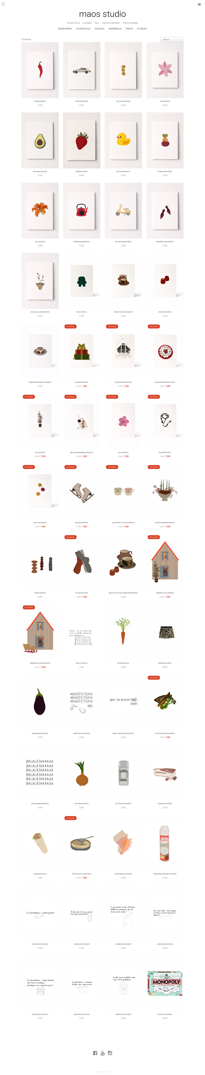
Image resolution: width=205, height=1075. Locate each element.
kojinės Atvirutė (81, 593)
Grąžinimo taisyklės (111, 23)
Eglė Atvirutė (40, 452)
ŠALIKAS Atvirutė (165, 452)
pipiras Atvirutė (40, 101)
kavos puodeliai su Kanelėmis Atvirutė (123, 593)
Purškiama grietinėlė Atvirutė (165, 874)
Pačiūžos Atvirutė (81, 522)
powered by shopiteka (101, 1072)
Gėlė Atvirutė (165, 101)
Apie (97, 23)
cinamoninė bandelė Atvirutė (40, 382)
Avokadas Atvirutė (40, 171)
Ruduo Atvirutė (81, 663)
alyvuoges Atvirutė (123, 101)
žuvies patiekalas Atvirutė (165, 733)
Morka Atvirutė (123, 663)
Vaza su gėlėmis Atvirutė (40, 312)
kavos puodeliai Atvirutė (123, 312)
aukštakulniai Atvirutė (165, 242)
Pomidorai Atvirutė (165, 171)
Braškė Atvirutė (82, 171)
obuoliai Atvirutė (40, 522)
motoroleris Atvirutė (123, 242)
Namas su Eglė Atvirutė (165, 593)
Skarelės (99, 29)
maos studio (102, 14)
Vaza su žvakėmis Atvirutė (165, 522)
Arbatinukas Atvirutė (82, 242)
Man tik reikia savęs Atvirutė (123, 733)
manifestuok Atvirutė (81, 733)
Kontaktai (87, 23)
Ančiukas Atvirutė (123, 171)
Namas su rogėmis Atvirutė (40, 663)
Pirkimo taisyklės (130, 23)
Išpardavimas (65, 29)
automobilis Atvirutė (123, 803)
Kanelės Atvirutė (165, 312)
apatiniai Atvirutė (165, 663)
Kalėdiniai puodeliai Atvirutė (123, 522)
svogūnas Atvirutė (82, 803)
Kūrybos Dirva (73, 23)
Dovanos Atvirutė (81, 382)
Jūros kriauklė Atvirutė (123, 874)
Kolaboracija (83, 29)
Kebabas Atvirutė (40, 874)
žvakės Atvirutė (40, 593)
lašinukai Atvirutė (165, 803)
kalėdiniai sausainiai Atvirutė (81, 452)
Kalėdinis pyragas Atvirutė (165, 382)
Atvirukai (142, 29)
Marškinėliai (115, 29)
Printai (129, 29)
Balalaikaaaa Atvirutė (40, 803)
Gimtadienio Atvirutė (40, 944)
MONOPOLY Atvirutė (165, 1014)
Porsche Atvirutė (81, 101)
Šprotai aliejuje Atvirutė (81, 874)
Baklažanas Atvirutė (40, 733)
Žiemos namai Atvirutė (123, 382)
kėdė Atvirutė (82, 312)
